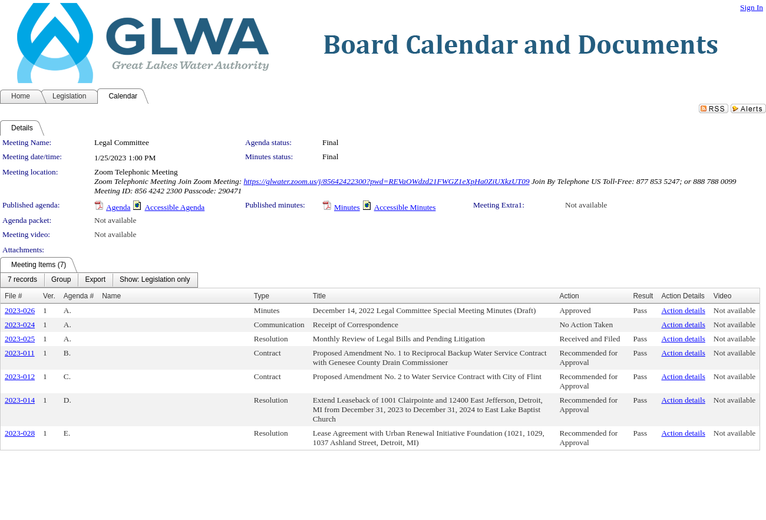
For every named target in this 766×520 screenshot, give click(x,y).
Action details (683, 310)
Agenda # (79, 296)
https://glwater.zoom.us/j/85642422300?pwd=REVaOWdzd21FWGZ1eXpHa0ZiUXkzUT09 (386, 181)
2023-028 (20, 433)
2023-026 (20, 310)
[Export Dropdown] (95, 280)
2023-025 (20, 338)
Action (569, 296)
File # (13, 296)
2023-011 (20, 352)
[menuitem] (22, 280)
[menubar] (99, 280)
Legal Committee (121, 142)
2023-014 (20, 400)
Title (319, 296)
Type (261, 296)
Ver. (49, 296)
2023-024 (20, 324)
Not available (586, 204)
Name (111, 296)
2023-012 (20, 376)
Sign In (751, 7)
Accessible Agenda (174, 207)
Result (643, 296)
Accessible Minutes (405, 207)
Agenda (118, 207)
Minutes (347, 207)
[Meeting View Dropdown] (155, 280)
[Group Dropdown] (61, 280)
